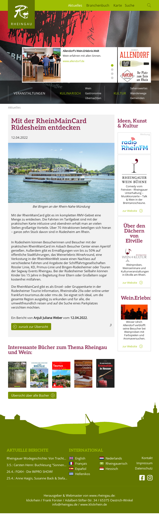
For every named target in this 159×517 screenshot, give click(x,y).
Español (80, 472)
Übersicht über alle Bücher (30, 399)
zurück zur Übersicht (33, 330)
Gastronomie (93, 93)
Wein (88, 88)
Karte (117, 5)
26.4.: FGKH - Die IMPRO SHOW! (30, 475)
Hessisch (112, 472)
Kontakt (147, 462)
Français (81, 467)
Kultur (120, 93)
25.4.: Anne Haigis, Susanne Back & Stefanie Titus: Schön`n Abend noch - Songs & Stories (37, 482)
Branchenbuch (97, 5)
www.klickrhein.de (93, 508)
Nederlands (114, 462)
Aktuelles (75, 5)
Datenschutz (144, 472)
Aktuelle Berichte (27, 454)
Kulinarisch (70, 93)
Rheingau (22, 24)
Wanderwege (138, 93)
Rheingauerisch (116, 467)
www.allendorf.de (73, 61)
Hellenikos (82, 477)
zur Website (130, 214)
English (80, 462)
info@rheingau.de (64, 508)
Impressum (144, 467)
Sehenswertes (138, 88)
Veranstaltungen (29, 93)
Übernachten (93, 98)
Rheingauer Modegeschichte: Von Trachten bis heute (37, 462)
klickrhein (33, 504)
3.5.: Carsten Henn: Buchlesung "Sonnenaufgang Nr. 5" (37, 469)
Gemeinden (137, 98)
